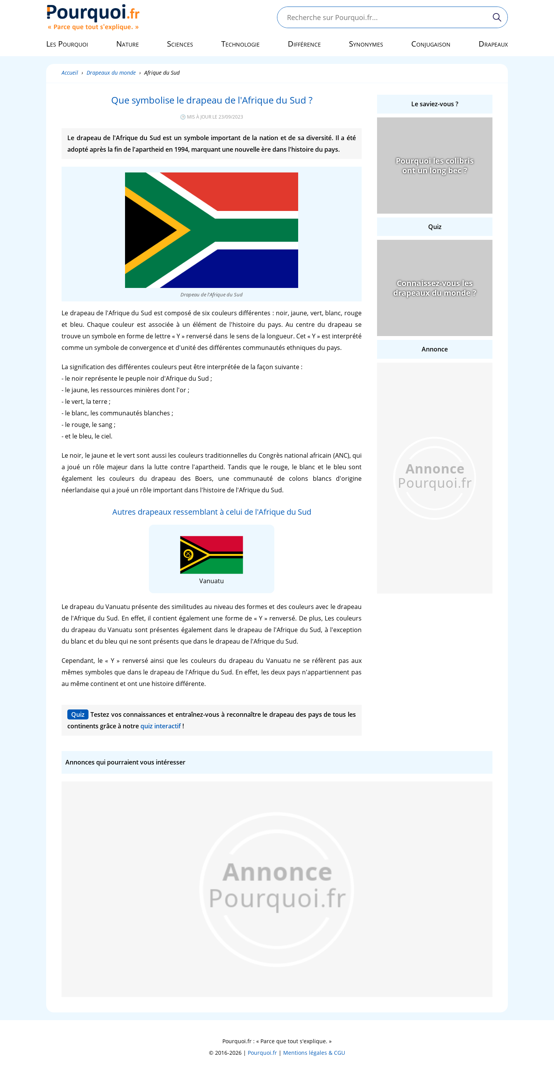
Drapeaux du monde (111, 72)
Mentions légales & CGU (314, 1052)
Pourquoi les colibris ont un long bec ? (435, 166)
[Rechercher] (497, 17)
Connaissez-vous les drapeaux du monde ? (434, 288)
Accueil (70, 72)
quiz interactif (160, 726)
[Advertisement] (434, 478)
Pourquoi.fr (262, 1052)
